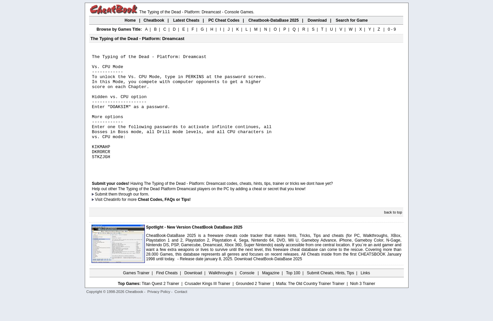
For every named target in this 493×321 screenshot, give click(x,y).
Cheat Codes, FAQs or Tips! (164, 222)
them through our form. (128, 217)
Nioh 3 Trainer (362, 306)
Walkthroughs (221, 296)
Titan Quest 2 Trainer (160, 306)
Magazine (270, 296)
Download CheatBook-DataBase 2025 (268, 282)
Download (193, 296)
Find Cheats (167, 296)
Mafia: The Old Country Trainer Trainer (310, 306)
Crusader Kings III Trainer (207, 306)
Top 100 (293, 296)
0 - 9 (392, 29)
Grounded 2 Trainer (253, 306)
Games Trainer (136, 296)
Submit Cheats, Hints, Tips (330, 296)
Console (247, 296)
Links (365, 296)
